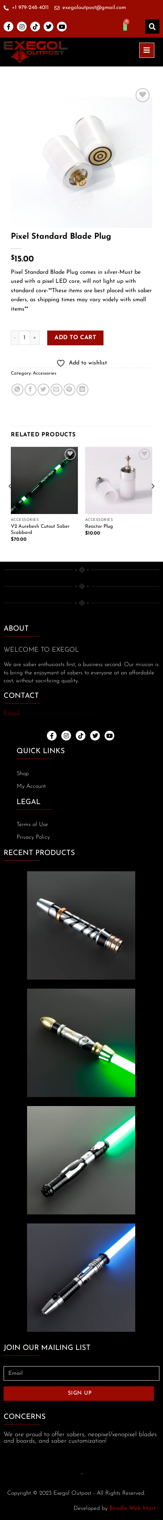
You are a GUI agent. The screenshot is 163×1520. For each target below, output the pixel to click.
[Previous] (10, 501)
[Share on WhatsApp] (17, 390)
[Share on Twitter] (43, 390)
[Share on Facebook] (30, 390)
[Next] (152, 501)
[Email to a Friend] (56, 390)
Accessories (44, 373)
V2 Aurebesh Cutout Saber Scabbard (40, 529)
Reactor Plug (99, 526)
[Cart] (125, 26)
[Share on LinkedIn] (82, 390)
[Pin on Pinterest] (69, 390)
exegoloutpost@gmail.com (58, 713)
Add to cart (75, 338)
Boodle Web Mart (132, 1508)
